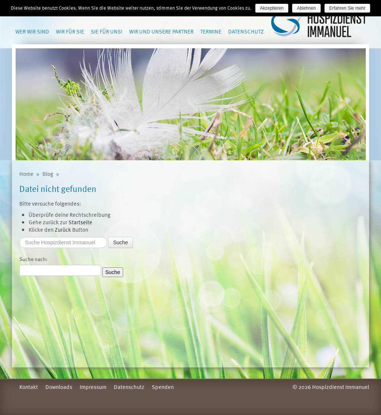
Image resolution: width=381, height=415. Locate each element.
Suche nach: (33, 259)
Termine (210, 31)
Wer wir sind (32, 31)
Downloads (58, 387)
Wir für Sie (70, 31)
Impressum (93, 387)
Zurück (63, 229)
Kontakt (28, 387)
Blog (47, 174)
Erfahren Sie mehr (347, 8)
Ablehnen (306, 8)
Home (26, 174)
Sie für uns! (106, 31)
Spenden (163, 387)
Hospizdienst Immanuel (319, 25)
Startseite (80, 222)
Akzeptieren (272, 8)
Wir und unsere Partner (161, 31)
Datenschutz (246, 31)
